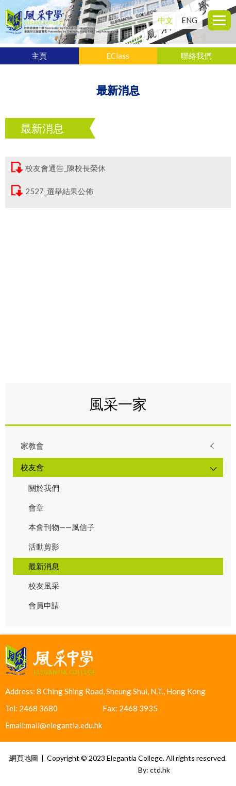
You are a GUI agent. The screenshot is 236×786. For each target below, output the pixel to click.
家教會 (32, 445)
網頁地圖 (23, 758)
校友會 (32, 467)
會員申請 (43, 605)
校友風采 (43, 585)
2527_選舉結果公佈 (59, 191)
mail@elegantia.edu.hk (64, 725)
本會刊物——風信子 (61, 527)
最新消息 (43, 566)
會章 (36, 507)
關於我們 (43, 487)
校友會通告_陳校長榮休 (65, 168)
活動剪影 (43, 546)
